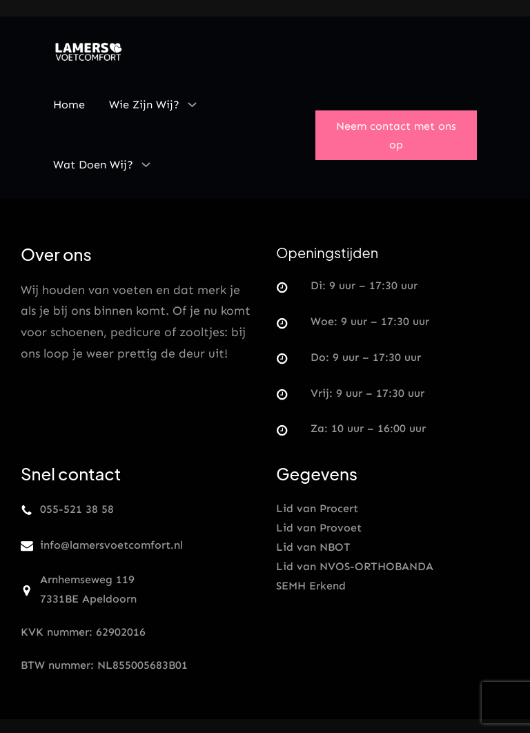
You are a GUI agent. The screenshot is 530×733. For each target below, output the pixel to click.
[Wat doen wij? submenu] (146, 164)
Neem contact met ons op (396, 135)
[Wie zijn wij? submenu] (192, 104)
